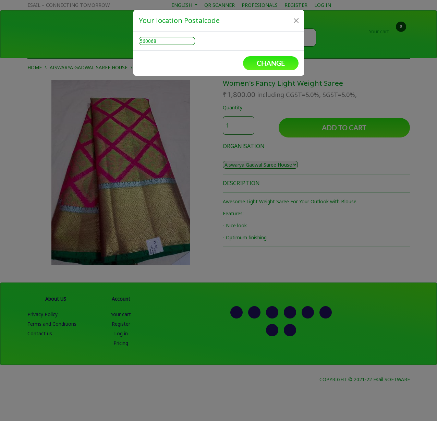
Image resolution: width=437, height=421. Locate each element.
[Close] (296, 20)
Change (271, 63)
